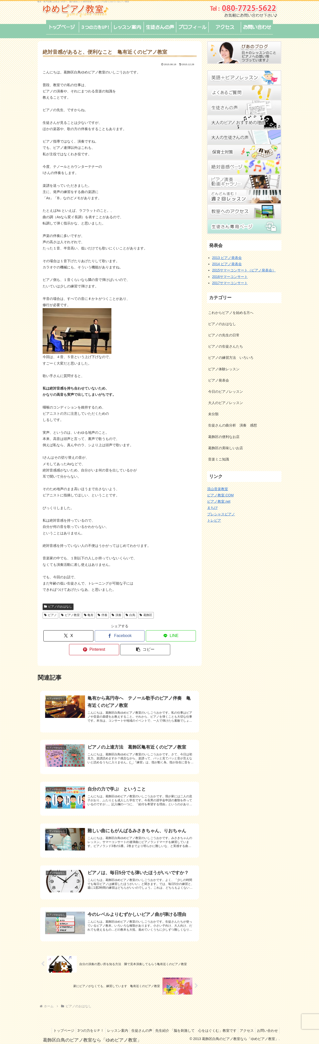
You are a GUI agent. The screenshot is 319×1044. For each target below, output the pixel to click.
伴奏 (102, 615)
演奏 (116, 615)
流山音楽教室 (217, 489)
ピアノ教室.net (218, 501)
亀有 (89, 615)
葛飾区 (146, 615)
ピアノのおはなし (58, 606)
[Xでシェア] (68, 635)
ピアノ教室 (70, 615)
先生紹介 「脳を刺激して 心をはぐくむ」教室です (217, 1022)
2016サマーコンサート (230, 277)
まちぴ (212, 508)
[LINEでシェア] (171, 635)
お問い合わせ (266, 1029)
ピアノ (50, 615)
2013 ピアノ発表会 (227, 258)
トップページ (77, 1022)
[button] (145, 649)
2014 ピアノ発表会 (227, 264)
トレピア (214, 520)
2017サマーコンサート (230, 283)
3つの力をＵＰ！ (106, 1022)
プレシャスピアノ (221, 514)
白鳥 (130, 615)
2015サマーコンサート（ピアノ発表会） (244, 270)
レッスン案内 (134, 1022)
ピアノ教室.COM (220, 495)
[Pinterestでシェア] (94, 649)
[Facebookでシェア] (120, 635)
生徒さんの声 (161, 1022)
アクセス (270, 1022)
